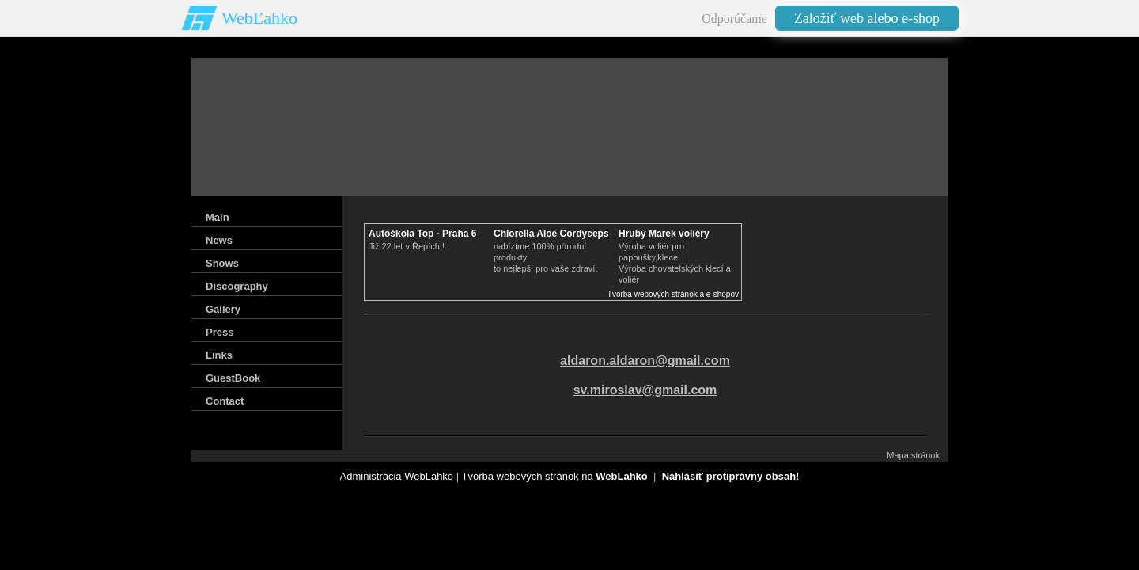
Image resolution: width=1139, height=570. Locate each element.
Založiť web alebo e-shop (867, 18)
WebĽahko (259, 18)
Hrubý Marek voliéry (664, 233)
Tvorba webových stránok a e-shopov (673, 294)
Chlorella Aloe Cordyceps (551, 233)
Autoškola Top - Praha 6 (422, 233)
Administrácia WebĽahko (397, 476)
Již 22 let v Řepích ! (407, 246)
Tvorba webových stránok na (554, 476)
